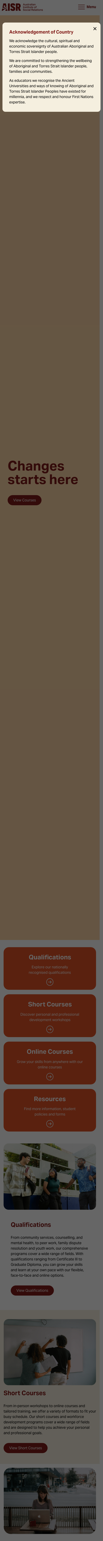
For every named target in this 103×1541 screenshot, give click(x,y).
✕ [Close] (95, 29)
